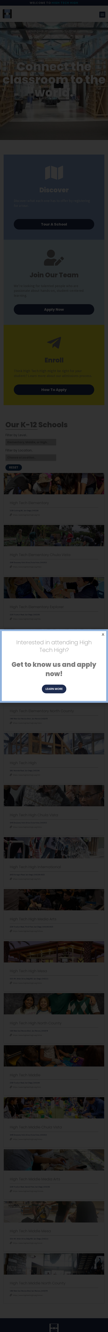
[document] (54, 666)
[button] (103, 634)
